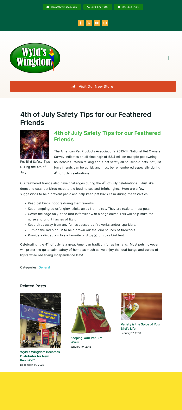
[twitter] (89, 23)
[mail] (105, 23)
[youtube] (97, 23)
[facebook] (81, 23)
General (44, 267)
